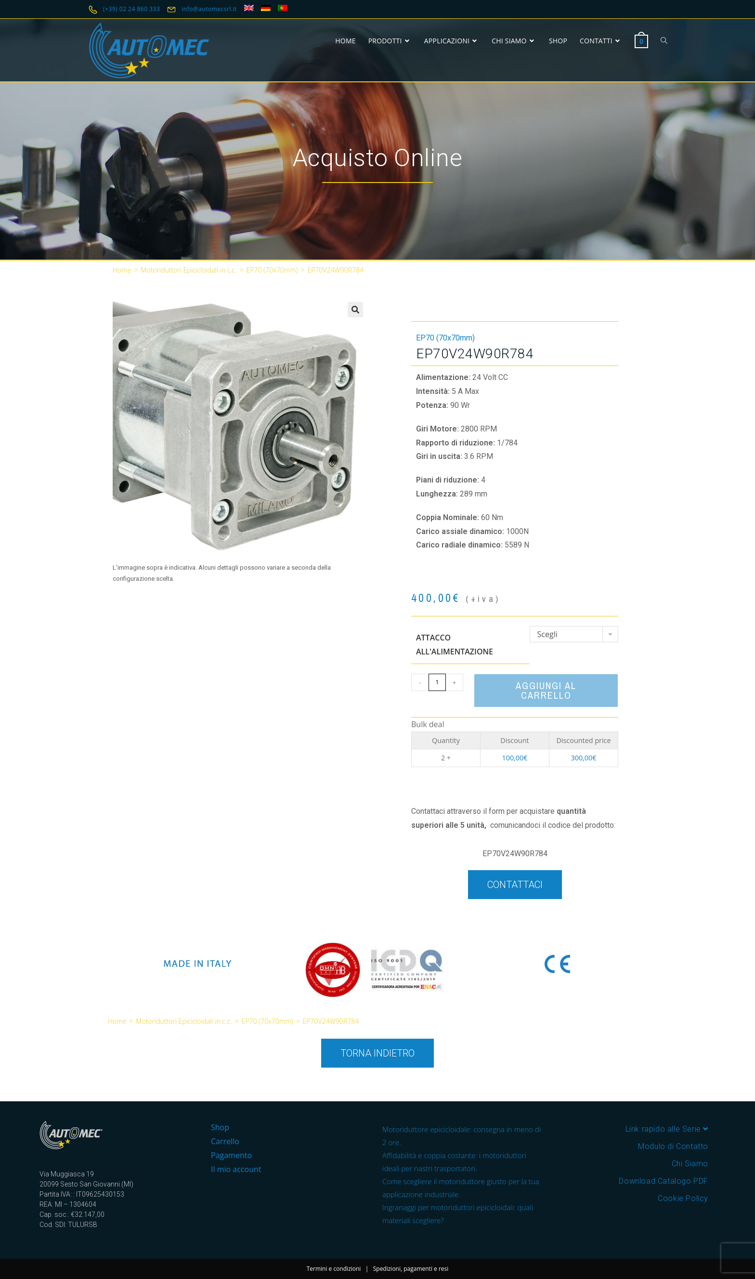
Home (122, 269)
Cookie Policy (683, 1198)
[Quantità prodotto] (437, 682)
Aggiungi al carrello (546, 690)
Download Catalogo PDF (663, 1181)
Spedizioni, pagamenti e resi (411, 1269)
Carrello (225, 1141)
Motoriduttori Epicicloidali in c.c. (188, 269)
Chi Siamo (690, 1163)
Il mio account (236, 1169)
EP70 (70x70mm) (272, 269)
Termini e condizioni (334, 1269)
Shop (220, 1127)
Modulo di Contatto (673, 1146)
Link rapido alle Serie (666, 1129)
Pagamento (231, 1155)
